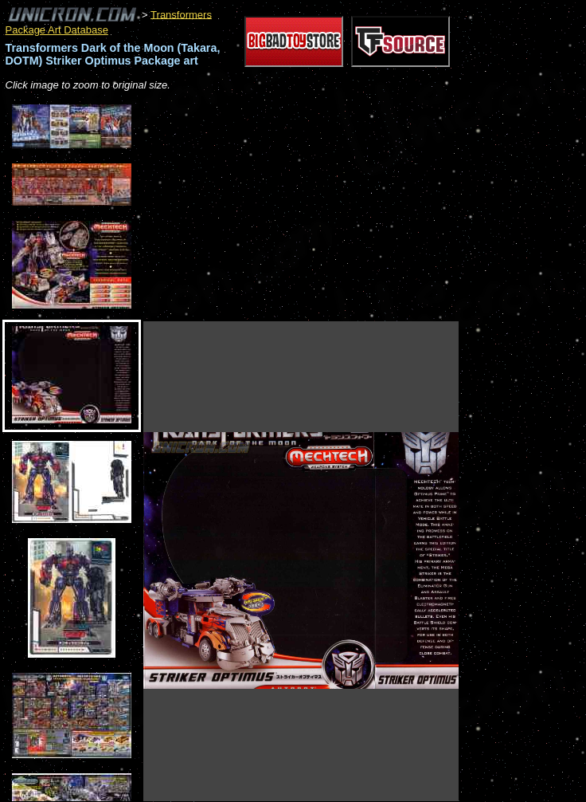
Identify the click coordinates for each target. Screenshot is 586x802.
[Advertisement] (329, 207)
